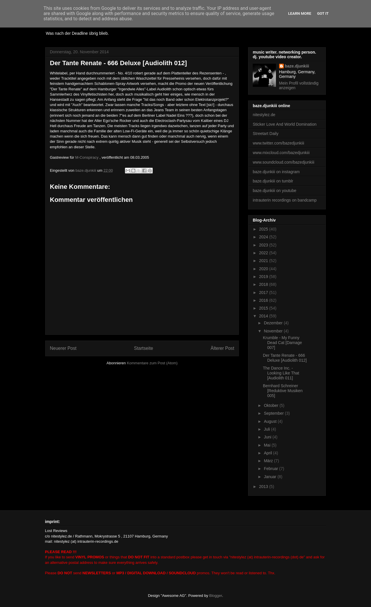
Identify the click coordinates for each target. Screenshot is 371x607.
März (269, 460)
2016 (264, 300)
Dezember (273, 323)
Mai (267, 445)
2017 (264, 292)
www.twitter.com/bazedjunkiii (278, 143)
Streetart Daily (266, 133)
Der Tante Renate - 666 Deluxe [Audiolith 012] (285, 358)
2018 (264, 284)
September (274, 413)
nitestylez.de (264, 114)
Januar (270, 476)
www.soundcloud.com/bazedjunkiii (283, 162)
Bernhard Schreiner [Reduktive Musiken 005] (283, 390)
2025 (264, 229)
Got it (323, 13)
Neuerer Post (63, 348)
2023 (264, 245)
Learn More (299, 13)
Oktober (271, 405)
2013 (264, 486)
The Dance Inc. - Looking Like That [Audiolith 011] (281, 373)
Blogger (215, 595)
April (268, 453)
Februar (271, 468)
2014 (264, 316)
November (273, 331)
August (270, 421)
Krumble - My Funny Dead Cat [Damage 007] (282, 342)
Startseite (143, 348)
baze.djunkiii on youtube (274, 190)
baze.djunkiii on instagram (276, 171)
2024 (264, 237)
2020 (264, 268)
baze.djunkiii (297, 66)
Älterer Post (222, 348)
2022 (264, 253)
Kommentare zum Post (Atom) (152, 363)
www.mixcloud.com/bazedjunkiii (281, 152)
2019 (264, 276)
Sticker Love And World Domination (285, 124)
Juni (268, 437)
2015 (264, 308)
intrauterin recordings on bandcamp (285, 200)
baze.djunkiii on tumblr (273, 181)
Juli (267, 429)
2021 (264, 260)
